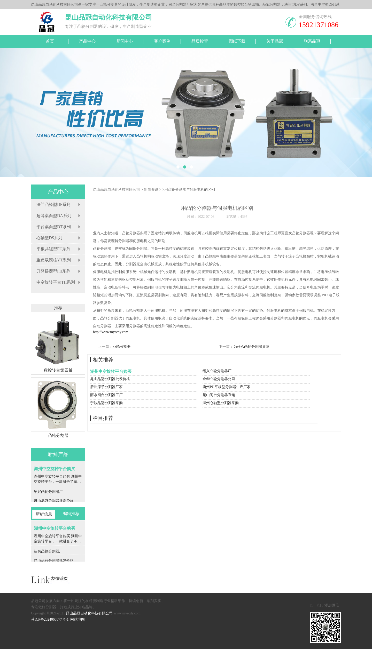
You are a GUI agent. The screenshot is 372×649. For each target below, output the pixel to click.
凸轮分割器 (122, 347)
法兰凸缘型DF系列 (53, 204)
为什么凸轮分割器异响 (251, 347)
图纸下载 (237, 41)
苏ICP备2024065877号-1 (49, 619)
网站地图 (77, 619)
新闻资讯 (151, 189)
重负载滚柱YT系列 (53, 260)
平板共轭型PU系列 (53, 249)
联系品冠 (312, 41)
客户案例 (162, 41)
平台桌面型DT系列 (53, 227)
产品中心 (87, 41)
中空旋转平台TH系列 (55, 282)
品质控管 (199, 41)
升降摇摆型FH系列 (53, 271)
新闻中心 (125, 41)
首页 (50, 41)
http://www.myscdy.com (110, 332)
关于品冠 (274, 41)
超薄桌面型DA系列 (53, 215)
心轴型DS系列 (49, 238)
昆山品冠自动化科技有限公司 (116, 189)
